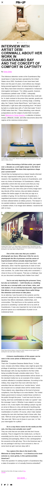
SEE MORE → (22, 478)
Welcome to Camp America (15, 115)
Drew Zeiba (8, 72)
